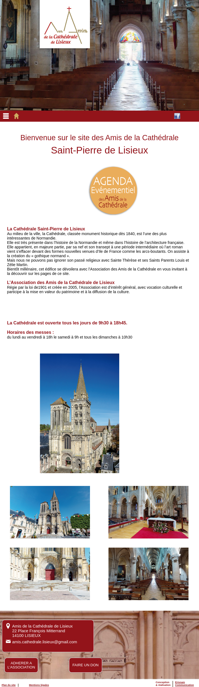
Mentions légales (39, 685)
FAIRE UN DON (85, 665)
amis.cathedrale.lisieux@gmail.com (44, 641)
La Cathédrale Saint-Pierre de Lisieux (46, 229)
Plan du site (9, 685)
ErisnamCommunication (184, 683)
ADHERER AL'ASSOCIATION (21, 665)
